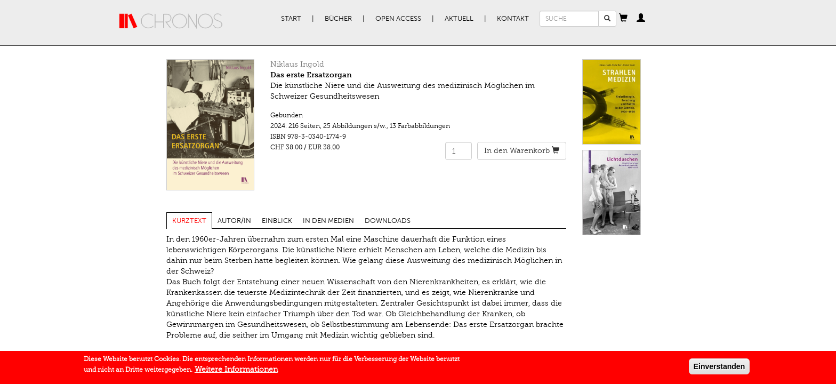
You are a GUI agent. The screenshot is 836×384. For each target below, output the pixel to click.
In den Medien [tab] (328, 221)
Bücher (338, 18)
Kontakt (513, 18)
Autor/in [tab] (234, 221)
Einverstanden (719, 368)
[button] (623, 18)
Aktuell (459, 18)
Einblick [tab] (277, 221)
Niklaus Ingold (297, 64)
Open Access (398, 18)
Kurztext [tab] (189, 221)
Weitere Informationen (236, 371)
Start (291, 18)
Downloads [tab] (388, 221)
